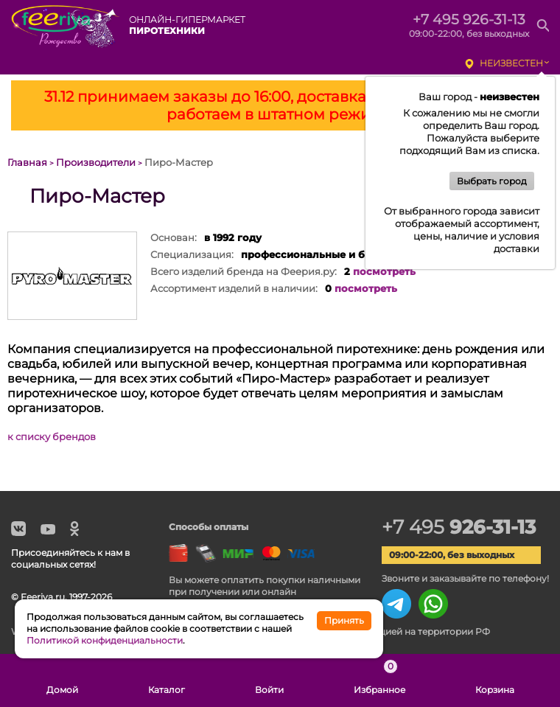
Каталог (166, 680)
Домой (62, 680)
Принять (344, 620)
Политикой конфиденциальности (105, 640)
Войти (269, 680)
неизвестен (511, 63)
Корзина (494, 680)
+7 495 (459, 527)
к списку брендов (51, 436)
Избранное (379, 680)
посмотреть (384, 271)
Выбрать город (492, 181)
